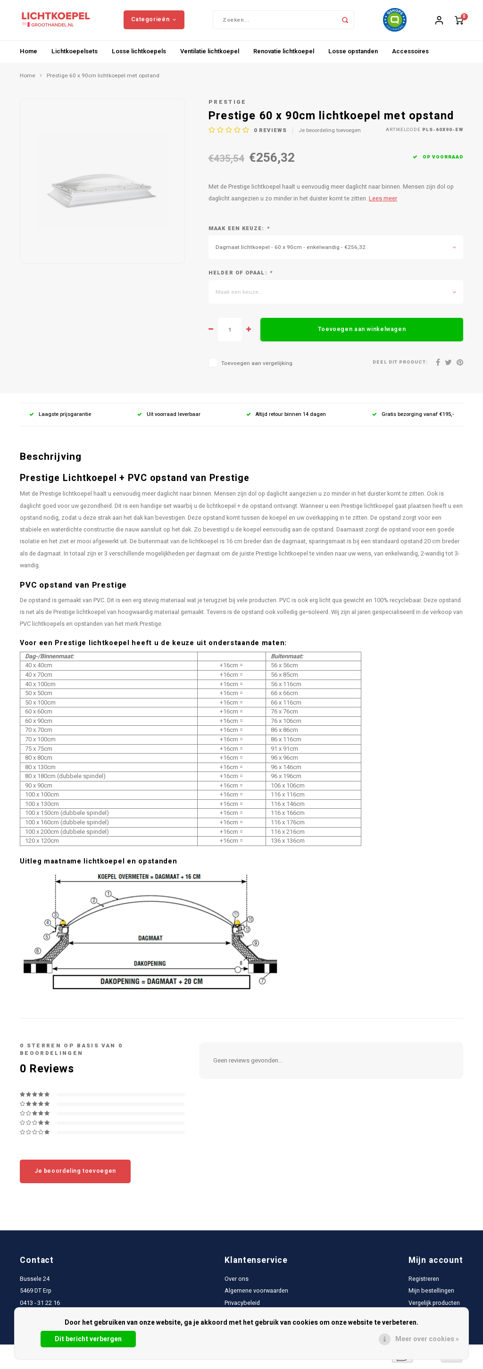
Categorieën (153, 21)
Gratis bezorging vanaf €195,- (413, 417)
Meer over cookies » (427, 1339)
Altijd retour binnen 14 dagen (286, 417)
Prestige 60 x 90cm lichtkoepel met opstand (103, 78)
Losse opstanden (353, 53)
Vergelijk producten (434, 1305)
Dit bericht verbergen (88, 1339)
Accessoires (410, 53)
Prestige (227, 105)
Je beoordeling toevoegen (330, 133)
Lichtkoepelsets (74, 53)
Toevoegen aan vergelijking (256, 366)
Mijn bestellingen (431, 1293)
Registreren (423, 1282)
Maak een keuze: (238, 231)
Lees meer (383, 201)
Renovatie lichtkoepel (283, 53)
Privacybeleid (242, 1305)
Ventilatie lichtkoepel (209, 53)
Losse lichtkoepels (139, 53)
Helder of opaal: (240, 276)
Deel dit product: (400, 365)
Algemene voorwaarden (256, 1293)
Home (28, 53)
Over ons (237, 1282)
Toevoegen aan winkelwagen (362, 332)
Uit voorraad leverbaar (168, 417)
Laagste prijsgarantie (60, 417)
